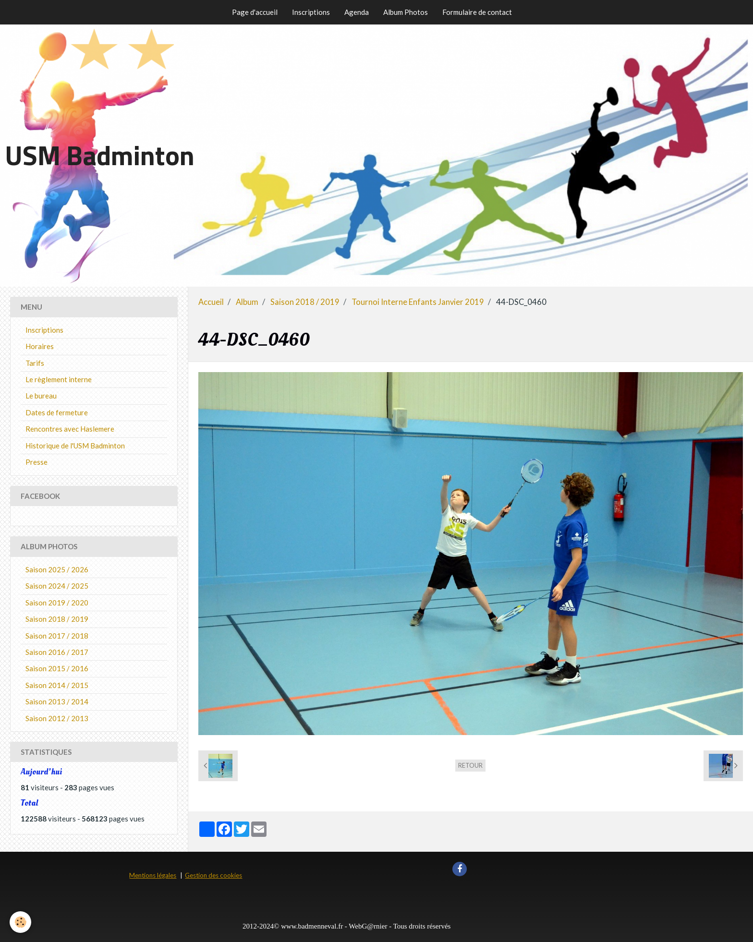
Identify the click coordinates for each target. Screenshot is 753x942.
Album (247, 302)
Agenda (356, 12)
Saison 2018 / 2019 (305, 302)
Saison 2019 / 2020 (56, 602)
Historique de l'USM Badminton (75, 445)
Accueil (211, 302)
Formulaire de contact (477, 12)
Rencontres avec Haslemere (69, 428)
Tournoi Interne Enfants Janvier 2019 (418, 302)
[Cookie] (20, 922)
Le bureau (41, 395)
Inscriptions (311, 12)
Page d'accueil (255, 12)
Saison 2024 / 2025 (56, 585)
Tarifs (34, 363)
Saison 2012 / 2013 (56, 718)
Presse (36, 462)
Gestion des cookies (213, 875)
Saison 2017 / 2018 (56, 635)
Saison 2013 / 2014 (56, 701)
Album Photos (405, 12)
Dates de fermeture (56, 412)
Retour (470, 765)
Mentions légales (152, 875)
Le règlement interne (58, 379)
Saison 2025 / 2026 (56, 569)
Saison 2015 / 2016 (56, 668)
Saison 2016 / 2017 (56, 652)
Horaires (39, 346)
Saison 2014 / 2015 (56, 685)
